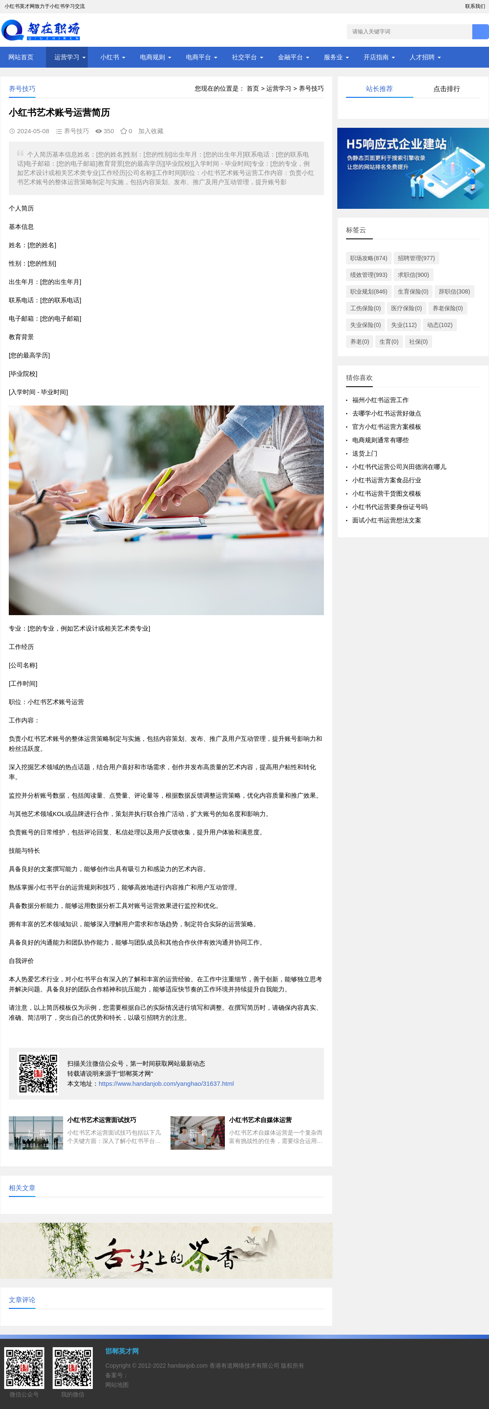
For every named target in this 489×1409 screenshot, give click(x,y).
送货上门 (364, 453)
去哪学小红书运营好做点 (386, 413)
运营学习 (66, 57)
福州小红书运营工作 (380, 399)
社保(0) (418, 341)
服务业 (333, 57)
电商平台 (198, 57)
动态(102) (440, 325)
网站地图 (117, 1384)
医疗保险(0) (406, 308)
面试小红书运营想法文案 (386, 520)
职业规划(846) (368, 291)
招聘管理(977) (416, 258)
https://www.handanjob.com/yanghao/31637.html (166, 1083)
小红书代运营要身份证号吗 (390, 506)
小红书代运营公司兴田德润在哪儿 (399, 466)
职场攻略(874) (368, 258)
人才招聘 (422, 57)
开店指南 (376, 57)
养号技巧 (311, 88)
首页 (253, 88)
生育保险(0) (413, 291)
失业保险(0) (365, 325)
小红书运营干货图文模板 (386, 493)
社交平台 (244, 57)
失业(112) (404, 325)
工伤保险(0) (365, 308)
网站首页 (20, 57)
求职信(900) (413, 274)
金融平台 (290, 57)
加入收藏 (150, 130)
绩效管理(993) (368, 274)
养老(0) (359, 341)
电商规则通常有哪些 (380, 439)
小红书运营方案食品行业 (386, 480)
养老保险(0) (448, 308)
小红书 (109, 57)
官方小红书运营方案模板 (386, 426)
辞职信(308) (454, 291)
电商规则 (152, 57)
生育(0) (388, 341)
